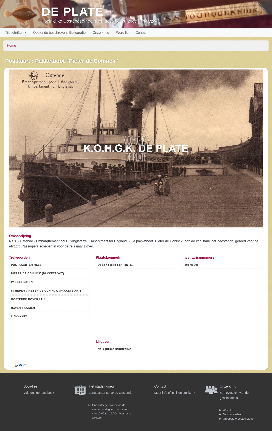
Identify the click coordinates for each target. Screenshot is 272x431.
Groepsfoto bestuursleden (239, 418)
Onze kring (100, 32)
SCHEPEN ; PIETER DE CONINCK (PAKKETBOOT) (46, 290)
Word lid (122, 32)
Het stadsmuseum (103, 386)
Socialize (30, 386)
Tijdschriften (14, 32)
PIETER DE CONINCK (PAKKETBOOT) (37, 273)
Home (11, 45)
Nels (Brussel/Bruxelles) (115, 349)
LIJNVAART (19, 316)
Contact (141, 32)
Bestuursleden (232, 414)
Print (22, 365)
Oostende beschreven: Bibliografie (59, 32)
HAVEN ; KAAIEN (23, 307)
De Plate (72, 11)
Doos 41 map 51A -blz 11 (115, 264)
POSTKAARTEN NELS (26, 264)
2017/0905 (191, 264)
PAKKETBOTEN (22, 282)
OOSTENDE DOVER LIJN (28, 299)
